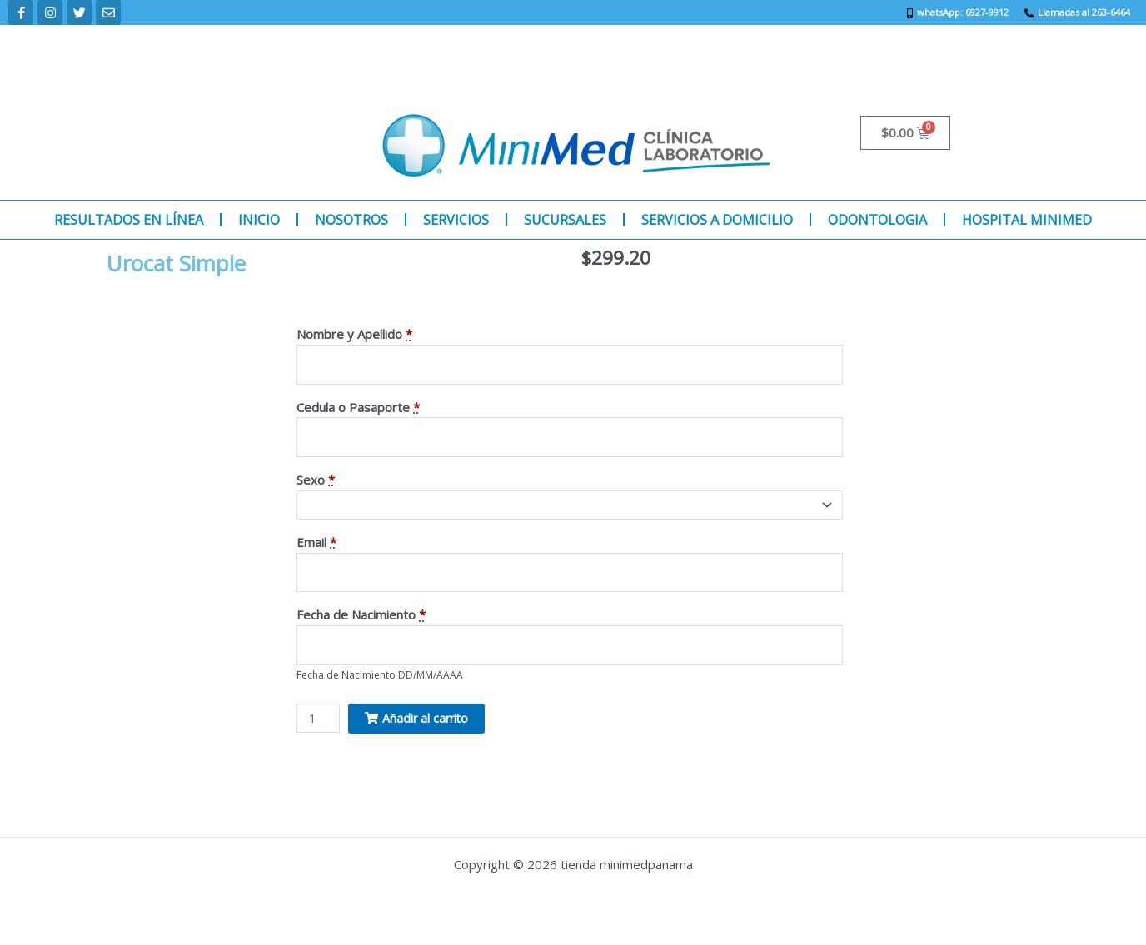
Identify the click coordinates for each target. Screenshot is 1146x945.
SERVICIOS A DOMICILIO (717, 220)
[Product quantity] (318, 725)
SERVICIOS (456, 220)
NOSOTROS (351, 220)
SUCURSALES (565, 220)
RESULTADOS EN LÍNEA (128, 220)
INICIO (259, 220)
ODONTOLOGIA (877, 220)
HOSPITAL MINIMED (1027, 220)
